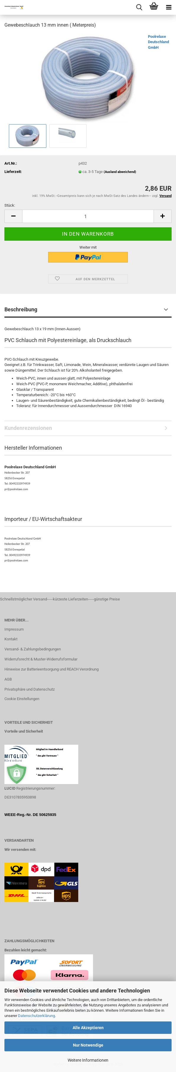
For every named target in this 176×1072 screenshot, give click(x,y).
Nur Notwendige (88, 1045)
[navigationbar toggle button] (168, 7)
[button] (13, 216)
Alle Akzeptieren (88, 1027)
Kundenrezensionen (28, 428)
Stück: (9, 205)
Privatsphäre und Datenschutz (29, 689)
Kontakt (10, 639)
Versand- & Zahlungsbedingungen (32, 649)
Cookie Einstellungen (21, 699)
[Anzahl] (88, 216)
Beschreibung (20, 309)
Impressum (14, 629)
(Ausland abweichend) (120, 172)
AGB (8, 679)
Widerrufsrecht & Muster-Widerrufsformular (40, 659)
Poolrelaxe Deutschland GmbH (158, 42)
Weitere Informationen (88, 1060)
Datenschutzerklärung (36, 1015)
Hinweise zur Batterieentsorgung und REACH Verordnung (51, 669)
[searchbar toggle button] (139, 7)
